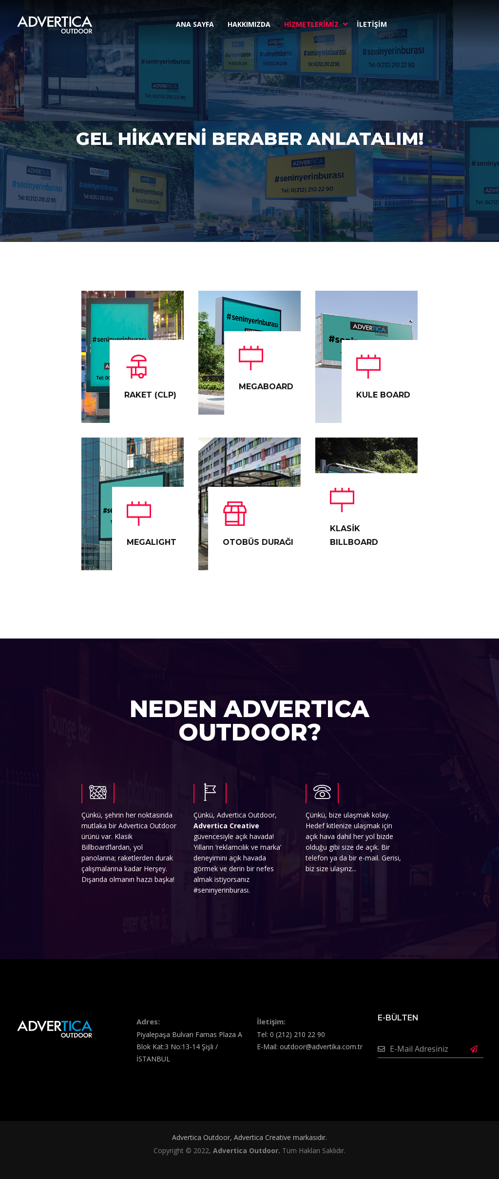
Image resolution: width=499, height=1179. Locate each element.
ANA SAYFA (195, 24)
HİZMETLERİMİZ (311, 24)
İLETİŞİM (372, 24)
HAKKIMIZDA (249, 24)
